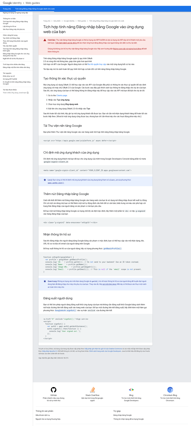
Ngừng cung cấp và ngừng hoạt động (127, 49)
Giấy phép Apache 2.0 (49, 351)
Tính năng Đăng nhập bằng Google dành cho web (106, 21)
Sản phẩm (57, 21)
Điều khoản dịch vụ (43, 415)
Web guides (33, 3)
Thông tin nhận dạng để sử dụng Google (128, 419)
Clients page (61, 95)
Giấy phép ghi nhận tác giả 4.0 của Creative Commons (103, 349)
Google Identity (69, 21)
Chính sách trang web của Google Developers (105, 351)
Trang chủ (7, 9)
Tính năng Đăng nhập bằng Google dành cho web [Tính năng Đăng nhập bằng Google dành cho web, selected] (35, 9)
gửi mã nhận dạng (109, 284)
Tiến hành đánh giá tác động (66, 43)
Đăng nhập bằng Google (122, 415)
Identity (12, 3)
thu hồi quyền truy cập (97, 64)
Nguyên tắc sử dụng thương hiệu (48, 419)
